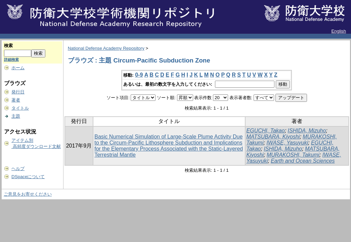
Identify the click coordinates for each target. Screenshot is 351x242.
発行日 (18, 91)
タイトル (20, 108)
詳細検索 (11, 59)
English (338, 31)
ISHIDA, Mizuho (307, 130)
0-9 (139, 75)
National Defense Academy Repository (106, 48)
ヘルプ (18, 168)
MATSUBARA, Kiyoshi (273, 136)
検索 (8, 45)
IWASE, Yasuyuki (287, 143)
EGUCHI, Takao (266, 130)
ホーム (18, 67)
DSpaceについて (28, 176)
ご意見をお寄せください (28, 194)
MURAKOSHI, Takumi (293, 155)
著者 (15, 100)
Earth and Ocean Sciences (303, 161)
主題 (15, 116)
